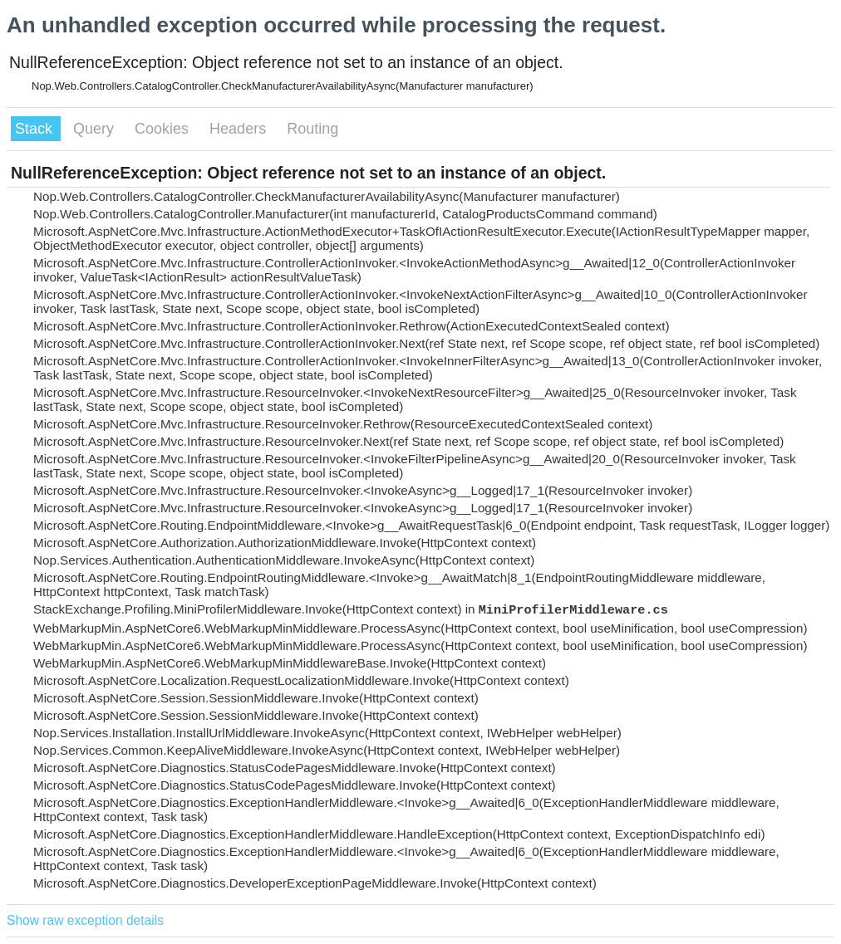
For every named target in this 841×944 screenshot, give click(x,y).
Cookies (164, 128)
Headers (239, 128)
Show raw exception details (85, 920)
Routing (312, 128)
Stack (36, 128)
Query (95, 128)
